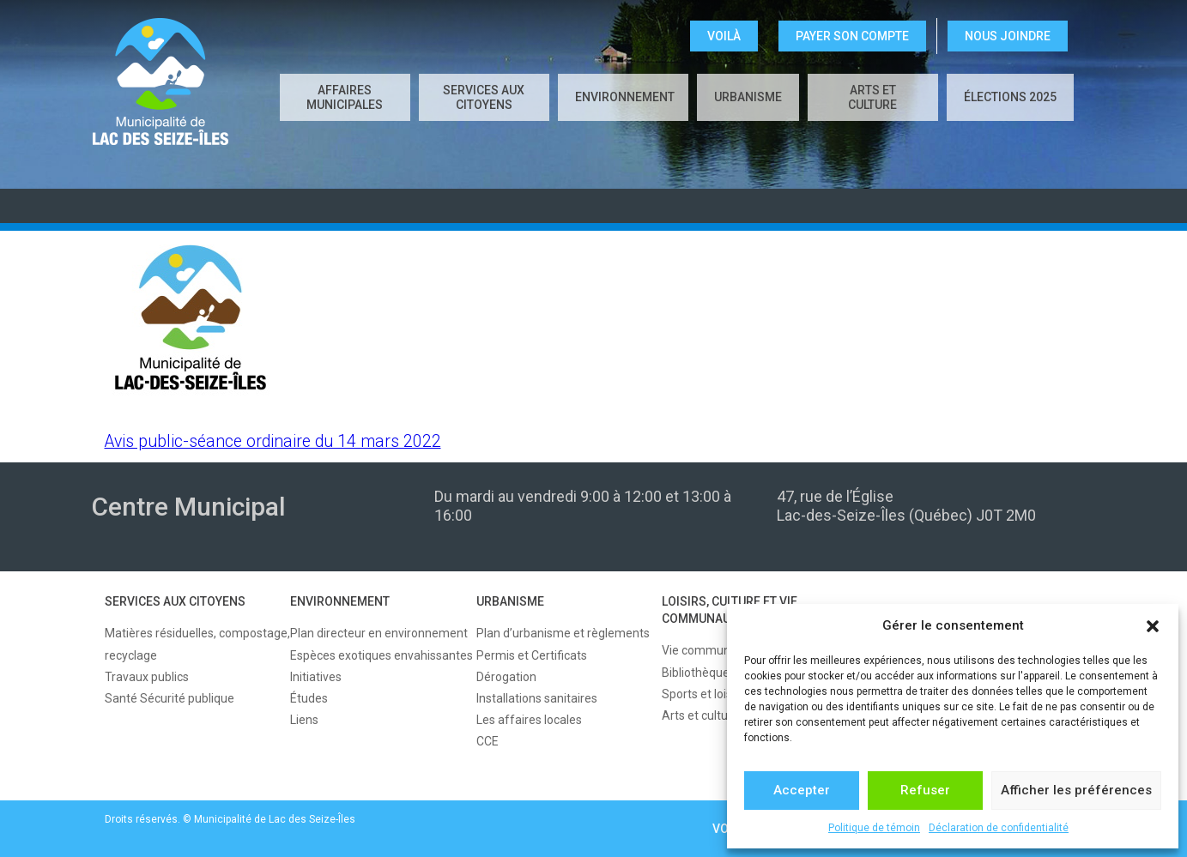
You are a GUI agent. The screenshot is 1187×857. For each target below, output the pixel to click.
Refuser (925, 790)
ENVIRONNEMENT (625, 97)
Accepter (801, 790)
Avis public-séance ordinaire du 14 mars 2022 (273, 441)
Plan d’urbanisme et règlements (563, 633)
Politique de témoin (874, 828)
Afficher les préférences (1076, 790)
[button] (1152, 626)
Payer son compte (852, 36)
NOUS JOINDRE (1008, 36)
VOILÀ (724, 36)
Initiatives (316, 677)
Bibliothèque (696, 672)
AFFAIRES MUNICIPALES (344, 97)
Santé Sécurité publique (169, 698)
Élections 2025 (1010, 97)
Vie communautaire (715, 650)
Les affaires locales (529, 720)
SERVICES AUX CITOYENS (483, 97)
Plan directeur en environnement (379, 633)
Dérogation (506, 677)
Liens (304, 720)
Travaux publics (147, 677)
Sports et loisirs (703, 694)
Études (309, 698)
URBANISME (748, 97)
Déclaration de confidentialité (999, 828)
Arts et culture (872, 97)
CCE (487, 741)
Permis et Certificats (531, 655)
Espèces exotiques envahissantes (381, 655)
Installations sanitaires (536, 698)
